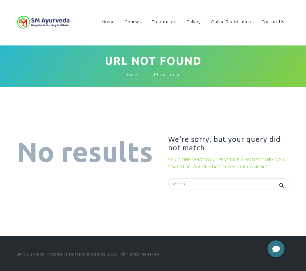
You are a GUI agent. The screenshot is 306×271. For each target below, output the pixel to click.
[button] (276, 248)
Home (131, 74)
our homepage (253, 167)
